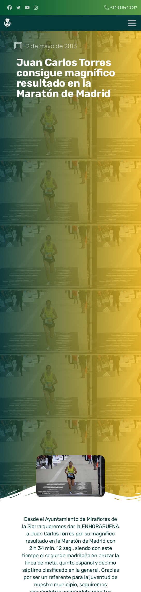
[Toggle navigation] (132, 23)
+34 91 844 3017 (120, 7)
